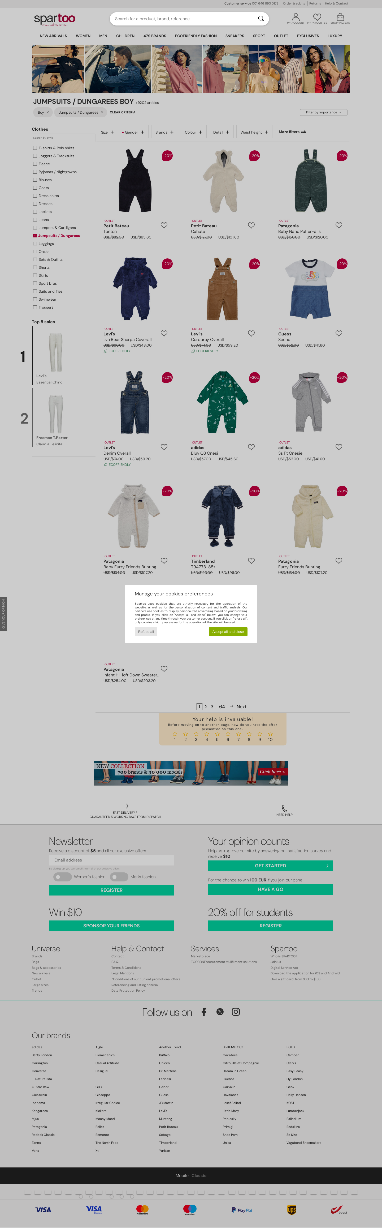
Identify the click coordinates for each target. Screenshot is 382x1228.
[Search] (261, 18)
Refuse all (146, 632)
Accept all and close (228, 632)
